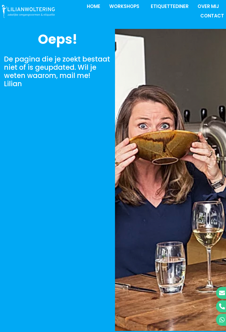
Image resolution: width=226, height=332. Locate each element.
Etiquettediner (170, 6)
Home (93, 6)
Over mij (210, 6)
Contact (212, 16)
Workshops (125, 6)
